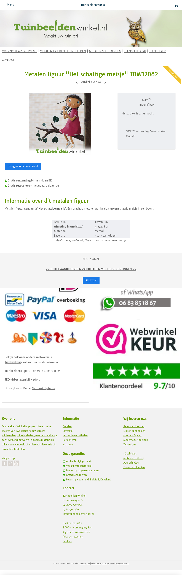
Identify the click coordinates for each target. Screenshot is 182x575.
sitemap (83, 563)
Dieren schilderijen (134, 467)
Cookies (67, 541)
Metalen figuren (132, 435)
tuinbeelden (9, 435)
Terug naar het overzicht (22, 166)
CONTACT (8, 59)
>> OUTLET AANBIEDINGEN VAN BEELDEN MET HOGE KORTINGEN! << (91, 269)
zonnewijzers (9, 439)
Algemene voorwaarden (76, 532)
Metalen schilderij (133, 458)
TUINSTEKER (157, 51)
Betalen (67, 426)
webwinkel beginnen (99, 563)
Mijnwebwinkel (123, 563)
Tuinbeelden (13, 362)
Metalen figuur (14, 208)
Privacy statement (73, 536)
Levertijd (68, 430)
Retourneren (70, 439)
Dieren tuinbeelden (134, 430)
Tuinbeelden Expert (17, 371)
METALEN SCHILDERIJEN (105, 51)
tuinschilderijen (25, 435)
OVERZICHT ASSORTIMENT (19, 51)
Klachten (68, 444)
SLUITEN (91, 280)
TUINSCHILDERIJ (135, 51)
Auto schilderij (131, 462)
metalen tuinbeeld (96, 208)
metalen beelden (45, 435)
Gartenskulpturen (43, 388)
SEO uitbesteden (15, 379)
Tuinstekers (129, 444)
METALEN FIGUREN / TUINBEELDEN (63, 51)
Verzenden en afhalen (75, 435)
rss (88, 563)
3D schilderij (130, 453)
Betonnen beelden (133, 426)
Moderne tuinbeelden (135, 439)
